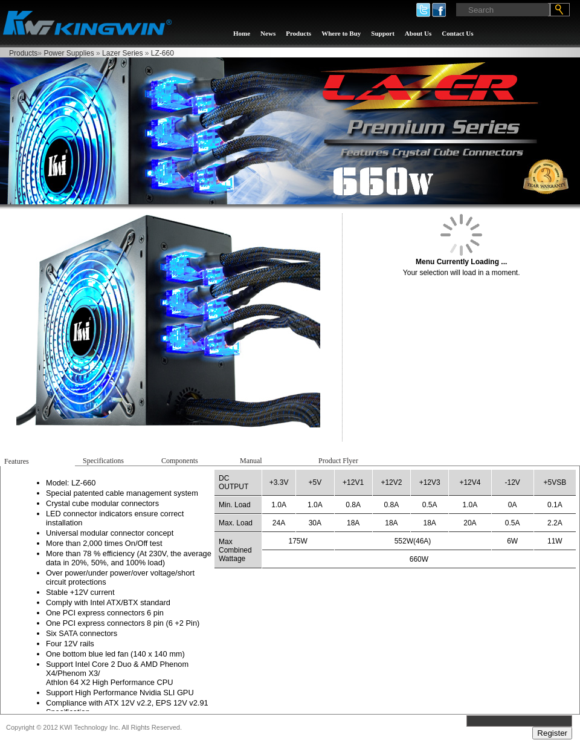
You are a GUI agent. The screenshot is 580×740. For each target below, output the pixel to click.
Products (298, 33)
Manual (251, 460)
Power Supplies (69, 53)
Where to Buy (341, 33)
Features (16, 461)
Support (383, 33)
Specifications (103, 460)
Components (179, 460)
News (268, 33)
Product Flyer (338, 460)
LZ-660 (162, 53)
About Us (418, 33)
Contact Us (457, 33)
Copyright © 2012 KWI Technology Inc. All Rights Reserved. (94, 727)
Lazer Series (122, 53)
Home (241, 33)
